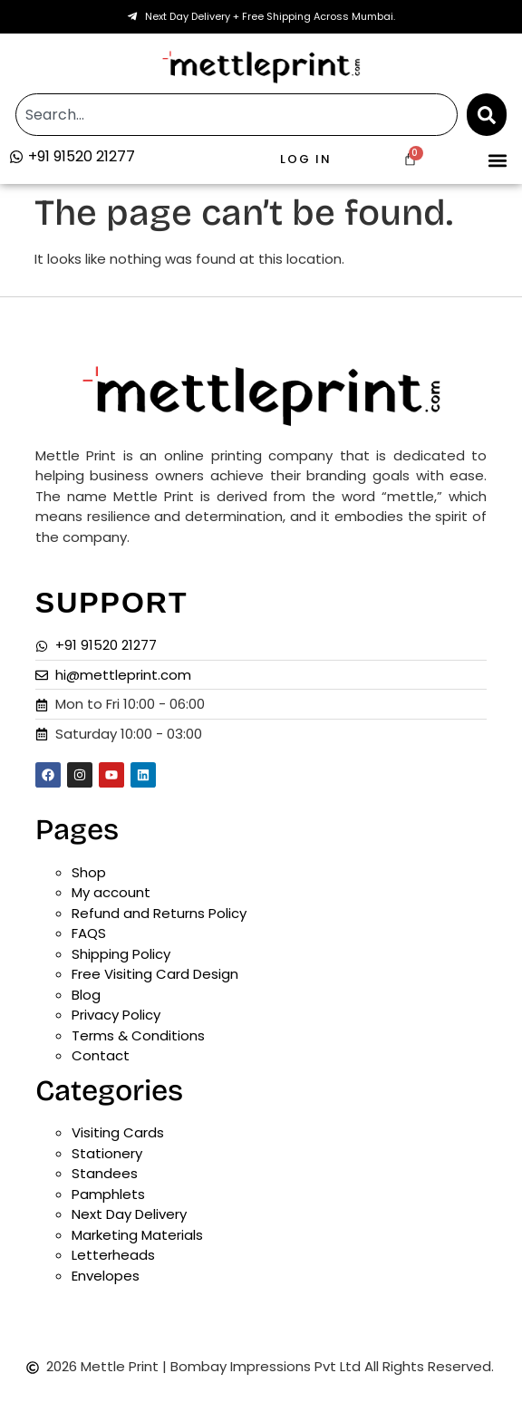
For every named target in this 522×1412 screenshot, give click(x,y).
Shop (89, 872)
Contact (101, 1055)
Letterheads (113, 1254)
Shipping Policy (121, 953)
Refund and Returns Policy (159, 913)
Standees (105, 1173)
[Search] (487, 114)
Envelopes (106, 1275)
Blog (86, 994)
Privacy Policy (116, 1014)
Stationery (107, 1153)
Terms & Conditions (138, 1035)
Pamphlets (108, 1194)
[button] (498, 160)
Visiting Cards (118, 1132)
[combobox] (236, 114)
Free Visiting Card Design (155, 973)
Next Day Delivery (129, 1213)
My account (111, 892)
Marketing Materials (137, 1234)
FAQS (89, 933)
